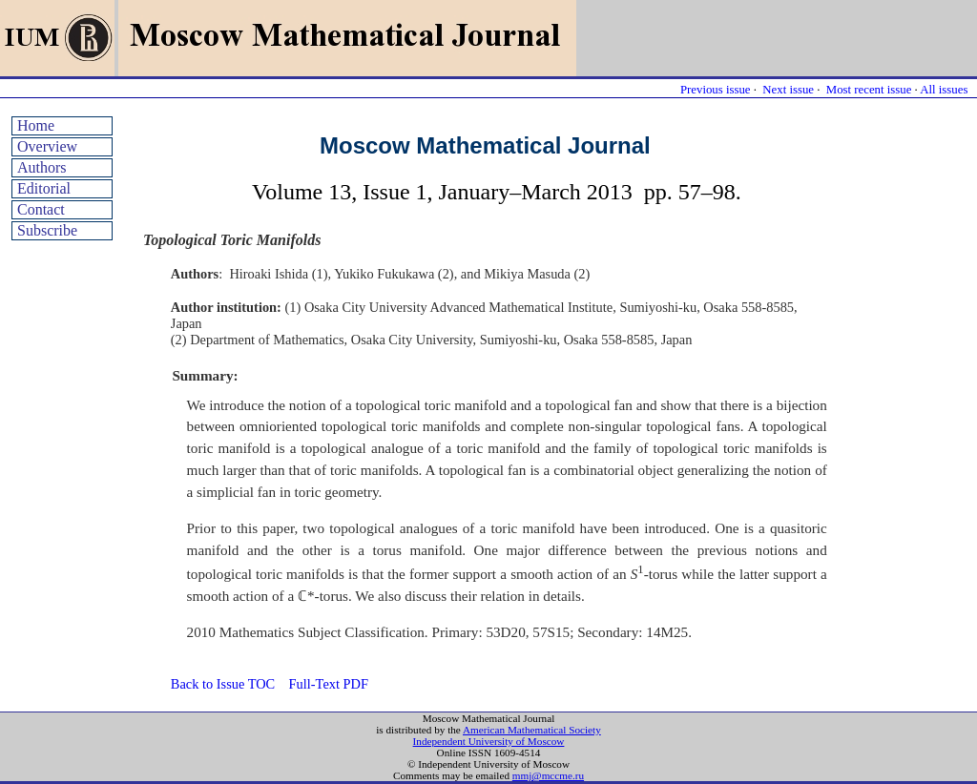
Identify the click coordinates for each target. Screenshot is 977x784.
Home (35, 125)
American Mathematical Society (532, 729)
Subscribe (47, 230)
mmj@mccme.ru (548, 775)
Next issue (788, 89)
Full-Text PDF (328, 683)
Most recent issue (869, 89)
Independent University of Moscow (489, 741)
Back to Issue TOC (223, 683)
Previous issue (715, 89)
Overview (47, 146)
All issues (943, 89)
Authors (42, 167)
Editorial (44, 188)
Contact (41, 209)
